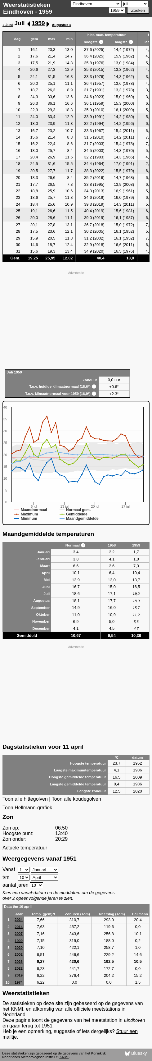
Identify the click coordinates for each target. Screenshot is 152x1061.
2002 (19, 954)
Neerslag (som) (112, 914)
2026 (19, 961)
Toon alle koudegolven (76, 799)
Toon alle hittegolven (25, 799)
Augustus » (61, 25)
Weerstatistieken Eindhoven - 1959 (27, 8)
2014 (19, 927)
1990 (19, 941)
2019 (19, 975)
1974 (19, 982)
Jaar (19, 914)
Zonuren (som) (77, 914)
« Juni (7, 25)
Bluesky (136, 1053)
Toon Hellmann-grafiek (27, 807)
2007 (19, 933)
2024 (19, 920)
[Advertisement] (76, 319)
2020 (19, 947)
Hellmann (140, 914)
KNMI (64, 1057)
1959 (38, 23)
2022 (19, 968)
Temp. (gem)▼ (43, 914)
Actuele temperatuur (24, 847)
